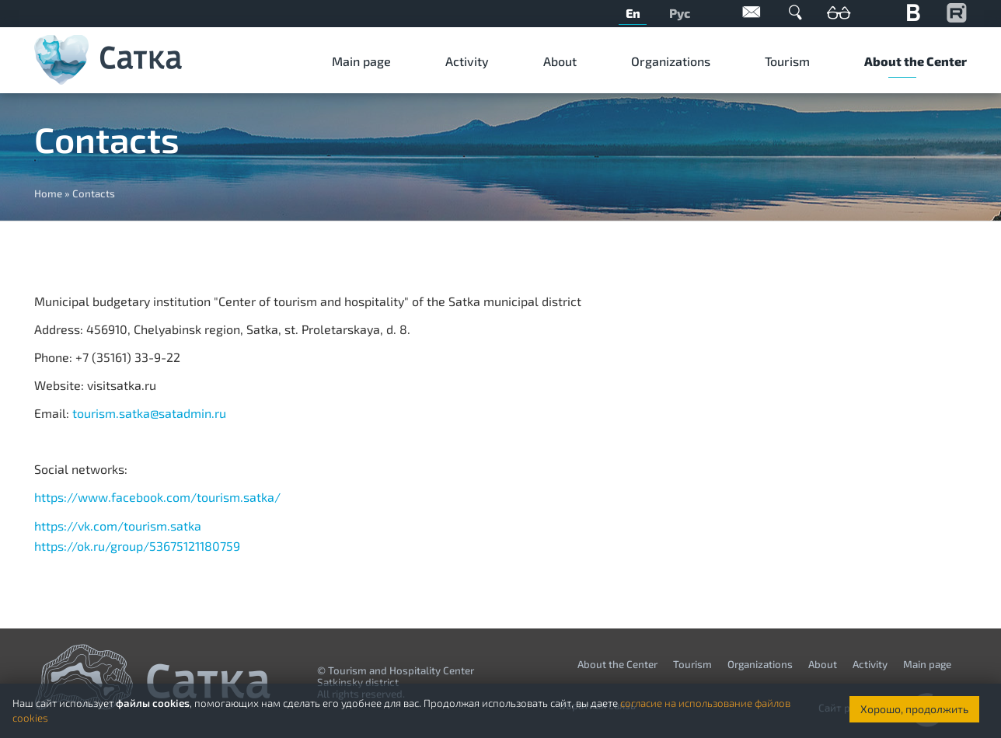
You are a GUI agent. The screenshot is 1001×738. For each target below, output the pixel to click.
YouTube (957, 12)
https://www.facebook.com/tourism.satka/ (157, 496)
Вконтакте (913, 12)
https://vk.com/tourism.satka (117, 525)
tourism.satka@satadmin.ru (149, 413)
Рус (679, 12)
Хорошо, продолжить (914, 708)
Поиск (795, 12)
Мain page (361, 61)
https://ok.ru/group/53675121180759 (137, 545)
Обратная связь (751, 12)
